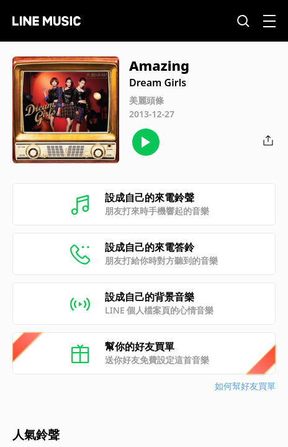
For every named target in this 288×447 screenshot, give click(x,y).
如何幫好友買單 (245, 386)
